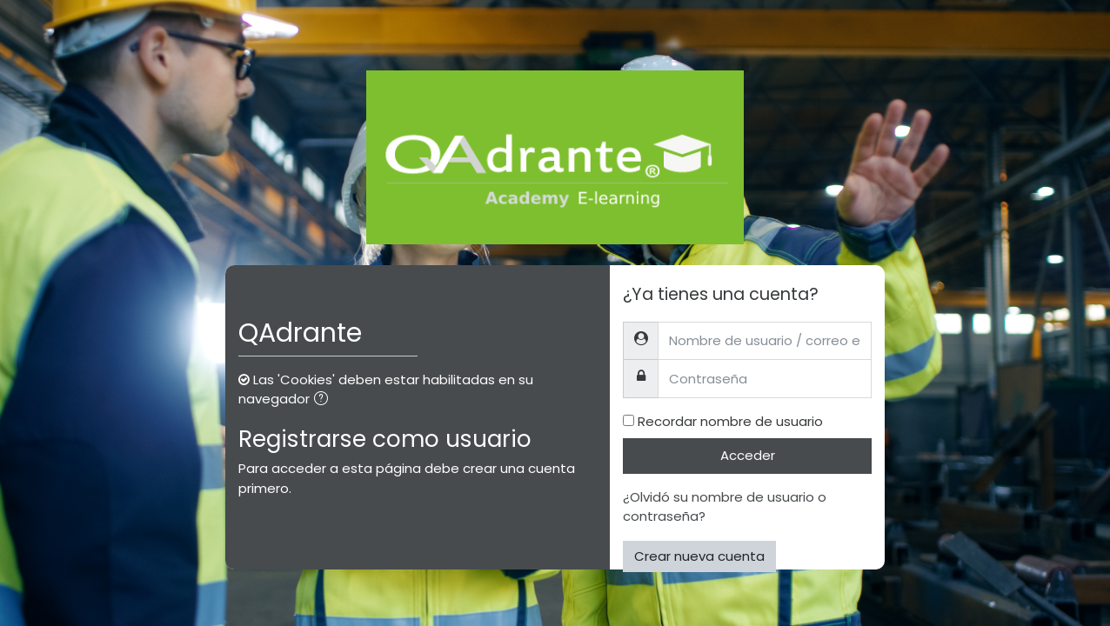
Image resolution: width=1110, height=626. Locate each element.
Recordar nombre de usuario (730, 421)
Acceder (747, 455)
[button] (324, 400)
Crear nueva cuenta (699, 556)
